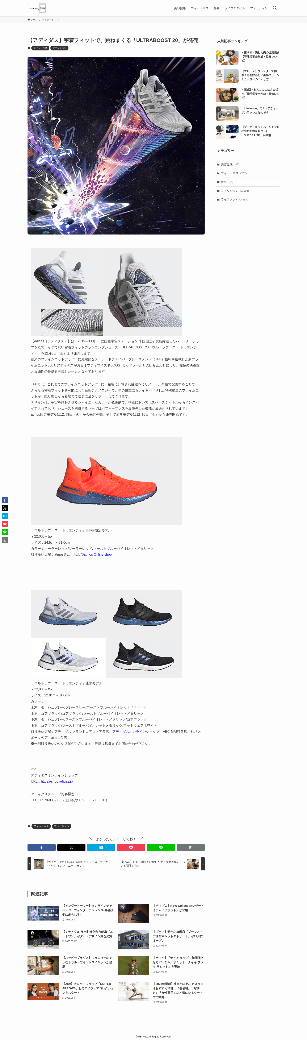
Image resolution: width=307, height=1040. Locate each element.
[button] (42, 847)
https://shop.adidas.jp (57, 781)
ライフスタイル (234, 199)
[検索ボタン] (274, 8)
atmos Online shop (98, 554)
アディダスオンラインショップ (135, 731)
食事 (227, 182)
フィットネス (40, 48)
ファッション (59, 48)
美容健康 (230, 164)
